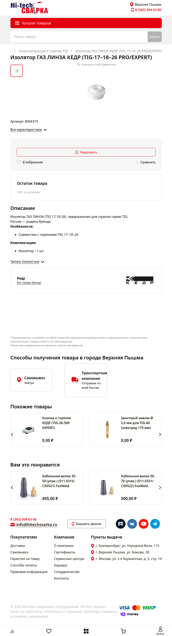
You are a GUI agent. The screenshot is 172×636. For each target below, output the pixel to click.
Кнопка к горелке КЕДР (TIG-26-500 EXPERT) (56, 423)
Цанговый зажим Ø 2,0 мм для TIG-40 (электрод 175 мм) (137, 423)
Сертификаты (64, 552)
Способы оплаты (23, 565)
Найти (155, 36)
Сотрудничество (67, 572)
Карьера (60, 565)
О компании (63, 545)
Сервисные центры (69, 558)
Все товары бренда (29, 282)
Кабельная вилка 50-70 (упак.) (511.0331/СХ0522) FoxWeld (138, 481)
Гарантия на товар (25, 558)
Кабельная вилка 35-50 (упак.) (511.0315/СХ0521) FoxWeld (59, 481)
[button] (12, 434)
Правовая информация (28, 572)
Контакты (61, 578)
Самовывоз (19, 552)
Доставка (17, 545)
